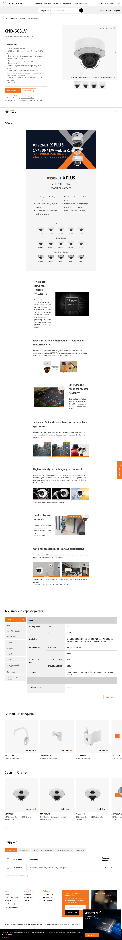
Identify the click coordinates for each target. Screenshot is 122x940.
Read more (5, 937)
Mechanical (10, 672)
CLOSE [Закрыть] (119, 912)
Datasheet (29, 90)
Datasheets (10, 850)
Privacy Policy (69, 900)
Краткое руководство (64, 850)
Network (9, 648)
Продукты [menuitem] (43, 10)
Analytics (9, 642)
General (9, 659)
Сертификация (47, 850)
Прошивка (80, 850)
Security (9, 654)
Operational (11, 637)
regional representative (26, 98)
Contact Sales (12, 90)
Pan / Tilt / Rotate (13, 631)
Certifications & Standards (12, 678)
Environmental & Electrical (12, 666)
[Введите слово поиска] (64, 10)
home (6, 18)
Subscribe (72, 912)
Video (8, 619)
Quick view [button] (30, 750)
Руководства (23, 850)
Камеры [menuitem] (22, 18)
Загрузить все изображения (104, 77)
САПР (35, 850)
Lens (8, 625)
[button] (38, 3)
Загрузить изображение (80, 77)
